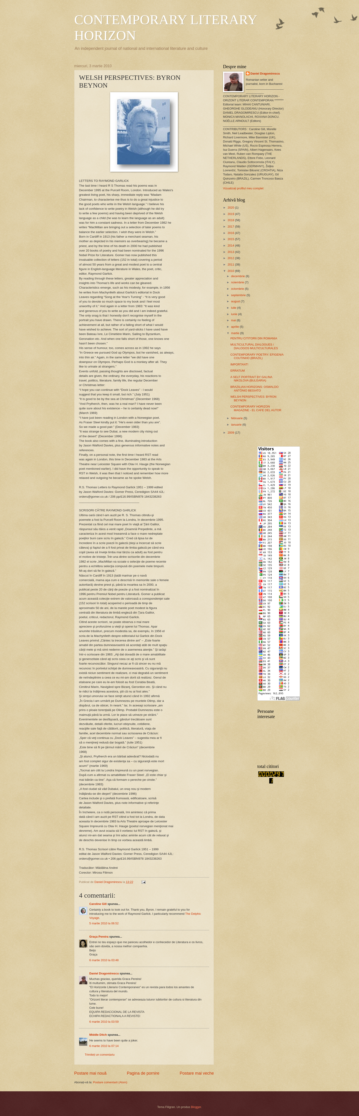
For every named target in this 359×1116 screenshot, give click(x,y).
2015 (231, 239)
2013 (231, 252)
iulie (234, 307)
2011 (231, 264)
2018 (231, 220)
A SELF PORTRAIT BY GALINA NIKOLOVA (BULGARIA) (251, 378)
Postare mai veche (197, 1073)
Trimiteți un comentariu (99, 1054)
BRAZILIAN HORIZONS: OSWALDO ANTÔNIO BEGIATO (254, 388)
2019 (231, 214)
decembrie (238, 276)
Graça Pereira (99, 936)
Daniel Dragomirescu (104, 973)
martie (235, 333)
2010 (231, 271)
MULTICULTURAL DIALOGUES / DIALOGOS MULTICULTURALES (254, 346)
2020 (231, 207)
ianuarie (236, 424)
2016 (231, 233)
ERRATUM (237, 370)
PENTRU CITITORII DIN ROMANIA (253, 338)
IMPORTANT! (239, 364)
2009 (231, 432)
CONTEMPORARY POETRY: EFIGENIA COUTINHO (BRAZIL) (256, 356)
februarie (237, 418)
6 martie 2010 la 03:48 (104, 960)
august (236, 301)
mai (234, 320)
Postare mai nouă (90, 1073)
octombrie (238, 288)
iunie (234, 314)
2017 (231, 226)
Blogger (196, 1107)
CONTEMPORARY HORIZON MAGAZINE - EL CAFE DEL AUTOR (255, 408)
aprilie (235, 326)
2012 (231, 258)
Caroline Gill (98, 904)
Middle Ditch (98, 1034)
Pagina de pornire (143, 1073)
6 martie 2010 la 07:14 (104, 1046)
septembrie (238, 295)
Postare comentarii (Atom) (110, 1082)
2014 (231, 245)
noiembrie (238, 282)
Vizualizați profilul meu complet (243, 188)
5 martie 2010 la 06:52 (104, 923)
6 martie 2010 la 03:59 (104, 1021)
